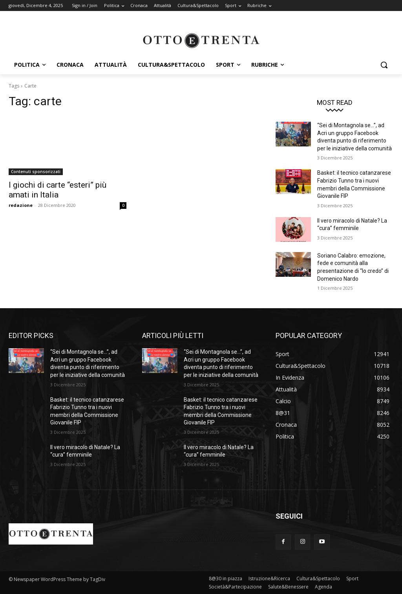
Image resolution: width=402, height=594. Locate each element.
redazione (21, 205)
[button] (384, 64)
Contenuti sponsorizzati (35, 171)
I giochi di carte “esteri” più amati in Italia (57, 189)
